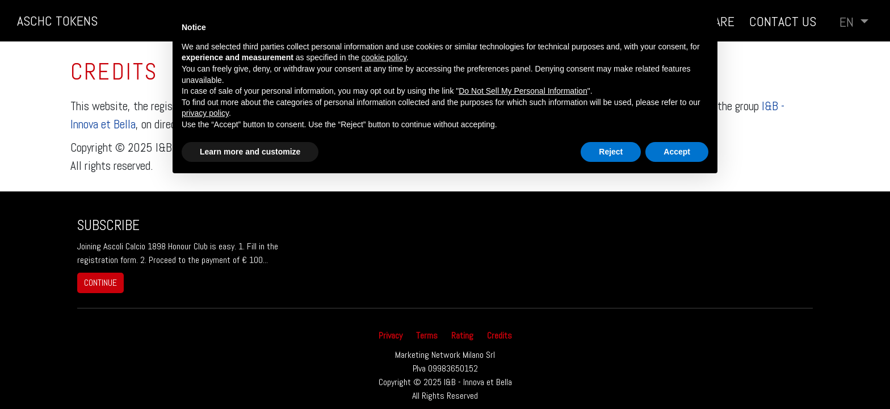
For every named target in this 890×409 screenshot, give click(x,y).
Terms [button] (427, 335)
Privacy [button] (390, 335)
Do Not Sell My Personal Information (523, 90)
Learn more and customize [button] (250, 151)
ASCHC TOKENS (57, 21)
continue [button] (100, 283)
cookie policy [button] (384, 57)
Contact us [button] (782, 21)
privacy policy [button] (205, 113)
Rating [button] (462, 335)
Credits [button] (499, 335)
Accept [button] (677, 151)
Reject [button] (611, 151)
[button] (854, 22)
